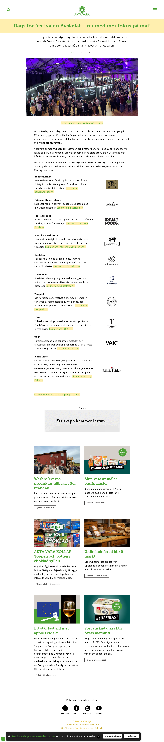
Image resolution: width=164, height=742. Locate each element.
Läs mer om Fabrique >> (70, 207)
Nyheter (73, 52)
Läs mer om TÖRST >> (61, 328)
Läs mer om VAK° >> (68, 348)
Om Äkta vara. (67, 731)
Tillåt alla (131, 736)
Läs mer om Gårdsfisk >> (66, 266)
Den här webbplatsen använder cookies (33, 736)
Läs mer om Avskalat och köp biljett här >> (57, 394)
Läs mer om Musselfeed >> (60, 285)
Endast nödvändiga (112, 736)
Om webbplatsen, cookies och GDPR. (82, 728)
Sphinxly (99, 731)
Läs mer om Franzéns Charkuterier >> (65, 246)
